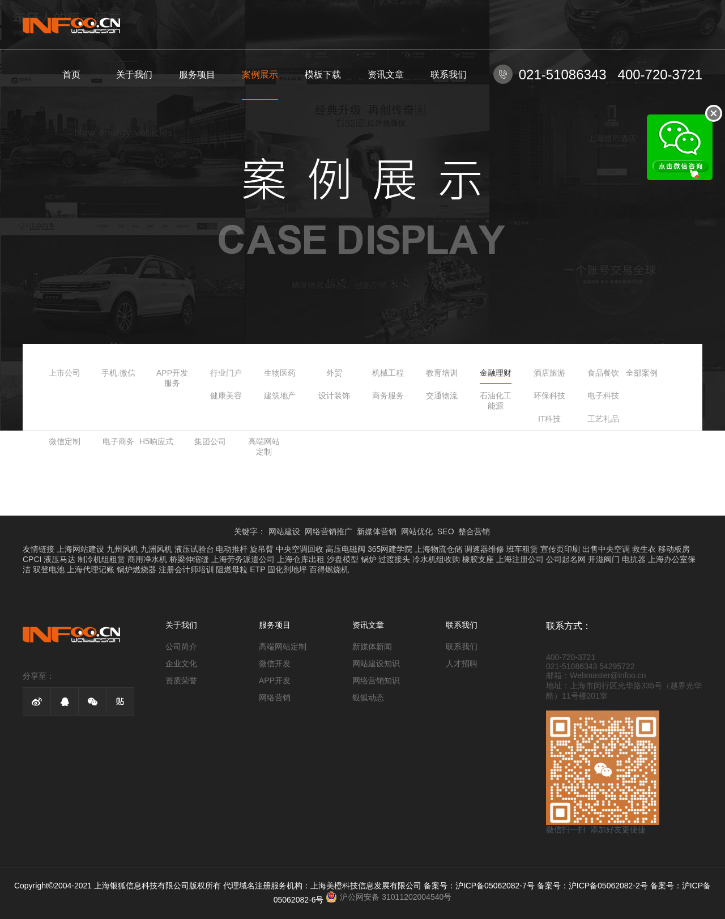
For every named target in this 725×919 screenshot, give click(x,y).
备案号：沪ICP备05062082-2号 (592, 885)
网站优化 (417, 531)
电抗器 (634, 559)
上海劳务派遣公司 (243, 559)
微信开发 (275, 663)
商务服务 (388, 395)
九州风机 (122, 549)
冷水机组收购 (436, 559)
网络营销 (275, 697)
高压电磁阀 (345, 549)
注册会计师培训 (186, 569)
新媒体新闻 (372, 646)
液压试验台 (194, 549)
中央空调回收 (299, 549)
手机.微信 (118, 372)
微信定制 (64, 441)
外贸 (334, 372)
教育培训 (442, 372)
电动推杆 (232, 549)
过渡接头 (394, 559)
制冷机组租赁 (101, 559)
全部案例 (642, 372)
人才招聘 (461, 663)
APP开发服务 (172, 378)
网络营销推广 (328, 531)
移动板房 (674, 549)
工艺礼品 (603, 418)
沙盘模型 (343, 559)
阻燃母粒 (232, 569)
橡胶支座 (478, 559)
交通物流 (442, 395)
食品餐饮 (603, 372)
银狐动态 (368, 697)
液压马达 (59, 559)
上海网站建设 (80, 549)
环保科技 (549, 395)
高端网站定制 (264, 446)
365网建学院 (390, 549)
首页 (71, 74)
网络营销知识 (376, 680)
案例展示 (260, 74)
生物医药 (280, 372)
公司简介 (181, 646)
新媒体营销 (376, 531)
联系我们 (448, 74)
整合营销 (474, 531)
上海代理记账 (90, 569)
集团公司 (210, 441)
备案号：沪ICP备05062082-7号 (479, 885)
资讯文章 (386, 74)
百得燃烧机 (329, 569)
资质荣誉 (181, 680)
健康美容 (226, 395)
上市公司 (64, 372)
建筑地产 (280, 395)
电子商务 (118, 441)
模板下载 (323, 74)
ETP (257, 569)
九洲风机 (156, 549)
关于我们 (134, 74)
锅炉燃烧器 (136, 569)
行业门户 (226, 372)
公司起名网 (566, 559)
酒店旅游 (549, 372)
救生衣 (644, 549)
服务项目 (197, 74)
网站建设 (284, 531)
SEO (445, 531)
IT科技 (549, 418)
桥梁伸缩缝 (189, 559)
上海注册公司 (520, 559)
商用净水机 (147, 559)
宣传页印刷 (560, 549)
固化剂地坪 (287, 569)
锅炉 (369, 559)
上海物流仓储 (438, 549)
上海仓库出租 (301, 559)
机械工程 (388, 372)
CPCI (32, 559)
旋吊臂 (262, 549)
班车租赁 (522, 549)
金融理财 (495, 372)
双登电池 (49, 569)
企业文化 (181, 663)
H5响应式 (156, 441)
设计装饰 (334, 395)
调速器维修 (484, 549)
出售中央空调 (606, 549)
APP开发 (275, 680)
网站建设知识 (376, 663)
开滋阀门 (604, 559)
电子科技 (603, 395)
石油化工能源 (495, 400)
